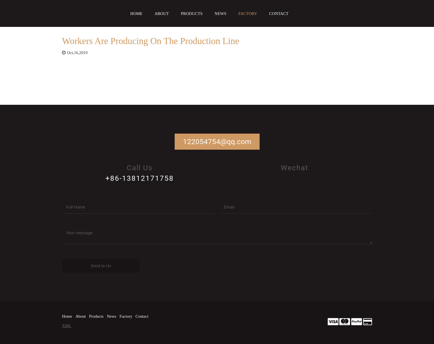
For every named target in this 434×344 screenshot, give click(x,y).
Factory (247, 13)
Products (191, 13)
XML (66, 325)
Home (136, 13)
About (161, 13)
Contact (279, 13)
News (220, 13)
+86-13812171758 (139, 178)
